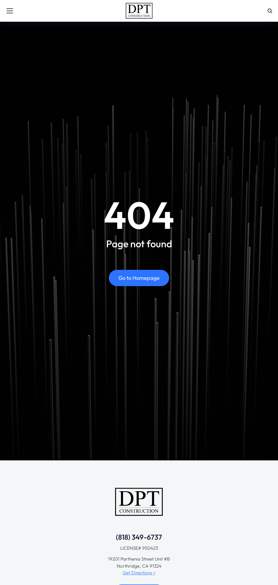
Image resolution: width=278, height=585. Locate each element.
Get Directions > (139, 572)
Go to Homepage (139, 278)
